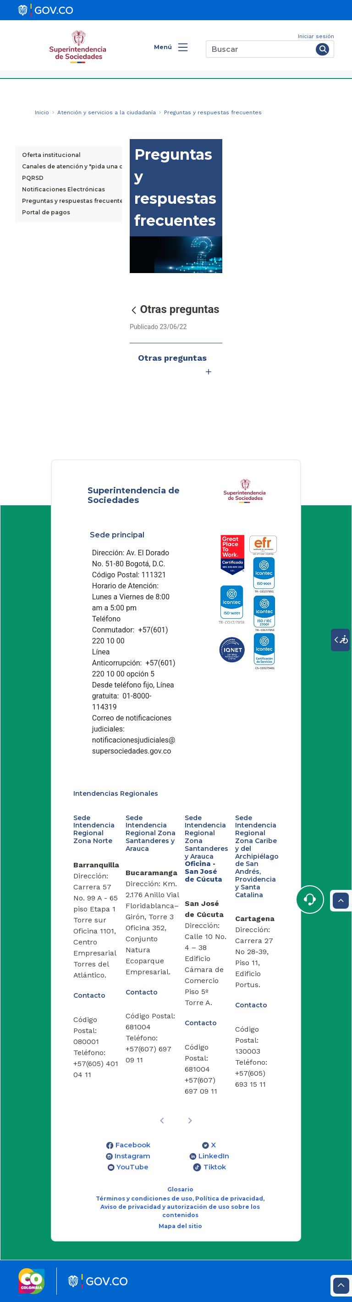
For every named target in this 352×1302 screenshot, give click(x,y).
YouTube (132, 1167)
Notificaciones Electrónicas (63, 189)
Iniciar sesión (316, 36)
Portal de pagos (46, 212)
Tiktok (215, 1167)
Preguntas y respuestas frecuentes (74, 200)
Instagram (132, 1156)
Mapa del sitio (180, 1226)
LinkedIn (213, 1156)
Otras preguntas (176, 366)
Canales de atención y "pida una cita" (77, 166)
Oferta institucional (51, 154)
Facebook (133, 1145)
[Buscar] (259, 49)
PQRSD (33, 177)
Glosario (180, 1189)
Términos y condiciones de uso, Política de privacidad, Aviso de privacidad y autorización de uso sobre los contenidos (180, 1206)
